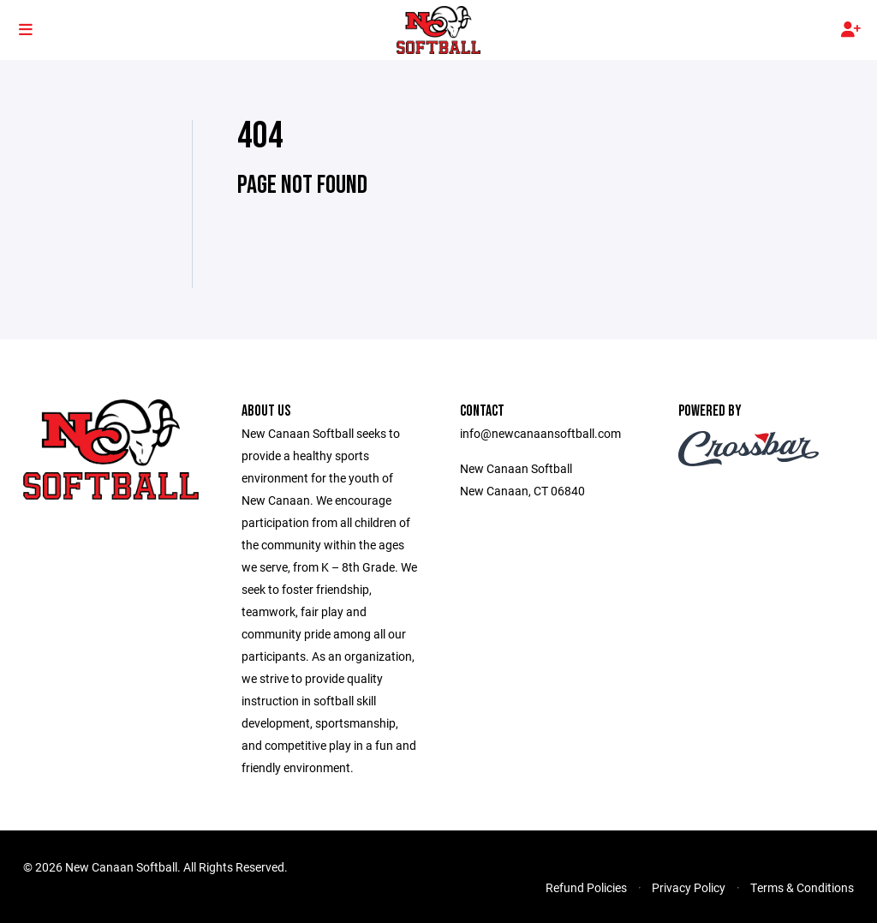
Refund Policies (586, 887)
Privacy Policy (688, 887)
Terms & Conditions (802, 887)
